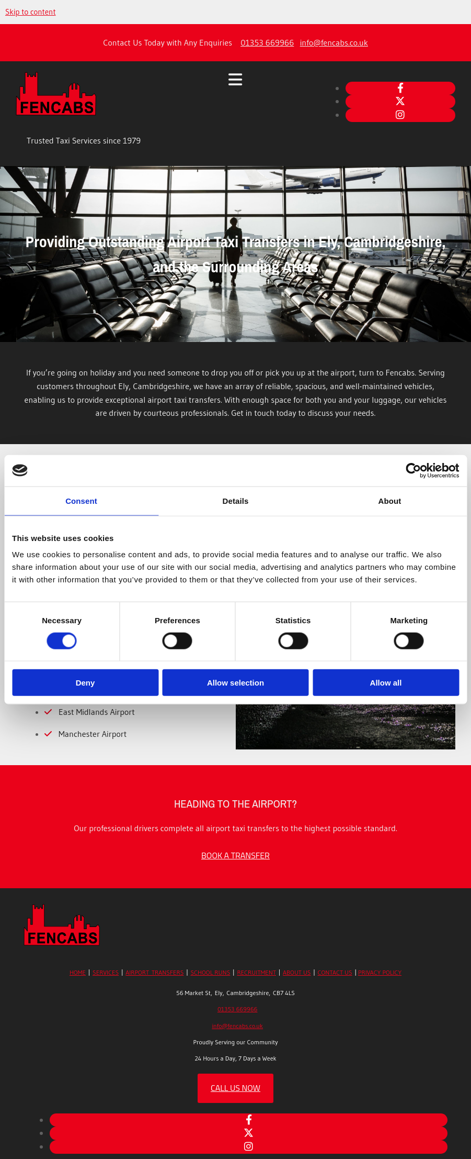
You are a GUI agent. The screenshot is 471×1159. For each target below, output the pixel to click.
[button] (235, 855)
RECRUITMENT (256, 972)
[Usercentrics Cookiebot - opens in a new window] (413, 470)
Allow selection (235, 682)
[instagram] (400, 115)
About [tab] (389, 500)
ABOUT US (297, 972)
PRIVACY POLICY (379, 972)
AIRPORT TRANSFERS (154, 972)
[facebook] (400, 88)
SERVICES (106, 972)
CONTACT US (335, 972)
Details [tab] (236, 500)
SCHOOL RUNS (211, 972)
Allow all (386, 682)
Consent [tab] (81, 500)
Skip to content (30, 12)
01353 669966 (267, 42)
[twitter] (400, 101)
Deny (85, 682)
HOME (78, 972)
